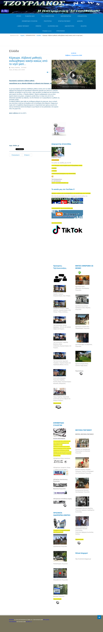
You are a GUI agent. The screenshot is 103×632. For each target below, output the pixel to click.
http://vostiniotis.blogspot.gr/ (83, 559)
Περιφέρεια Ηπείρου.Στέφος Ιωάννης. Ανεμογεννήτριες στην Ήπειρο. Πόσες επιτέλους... (62, 310)
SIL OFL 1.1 (29, 621)
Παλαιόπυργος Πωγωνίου (60, 563)
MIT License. (46, 619)
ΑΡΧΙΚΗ (18, 16)
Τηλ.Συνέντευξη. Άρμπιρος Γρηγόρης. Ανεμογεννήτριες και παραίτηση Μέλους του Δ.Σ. (62, 362)
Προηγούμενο (15, 155)
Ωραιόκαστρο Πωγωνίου (60, 546)
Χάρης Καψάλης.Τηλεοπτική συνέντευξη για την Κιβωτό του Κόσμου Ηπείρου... (61, 398)
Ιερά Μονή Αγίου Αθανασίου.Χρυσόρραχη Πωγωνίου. (82, 288)
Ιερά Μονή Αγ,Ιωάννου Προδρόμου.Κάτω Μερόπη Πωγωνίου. (82, 307)
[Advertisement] (42, 42)
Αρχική (22, 35)
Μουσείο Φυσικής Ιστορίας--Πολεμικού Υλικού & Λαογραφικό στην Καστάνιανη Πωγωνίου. (84, 471)
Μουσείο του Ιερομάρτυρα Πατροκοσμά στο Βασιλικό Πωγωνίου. (82, 451)
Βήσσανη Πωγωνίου (59, 488)
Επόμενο (27, 155)
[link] (67, 165)
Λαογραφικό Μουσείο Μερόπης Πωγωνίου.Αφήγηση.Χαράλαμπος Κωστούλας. (84, 510)
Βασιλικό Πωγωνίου (58, 596)
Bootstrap (11, 619)
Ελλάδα (39, 35)
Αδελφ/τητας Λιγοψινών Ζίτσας (61, 467)
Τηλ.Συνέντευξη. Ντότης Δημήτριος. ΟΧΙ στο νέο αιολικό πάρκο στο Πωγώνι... (62, 327)
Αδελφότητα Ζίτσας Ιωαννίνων (61, 458)
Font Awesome (12, 621)
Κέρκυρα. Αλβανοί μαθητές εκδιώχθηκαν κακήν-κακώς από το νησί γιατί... (29, 61)
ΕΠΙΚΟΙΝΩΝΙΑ (61, 31)
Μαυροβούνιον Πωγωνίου (60, 580)
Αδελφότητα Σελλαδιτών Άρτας (62, 498)
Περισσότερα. (79, 371)
